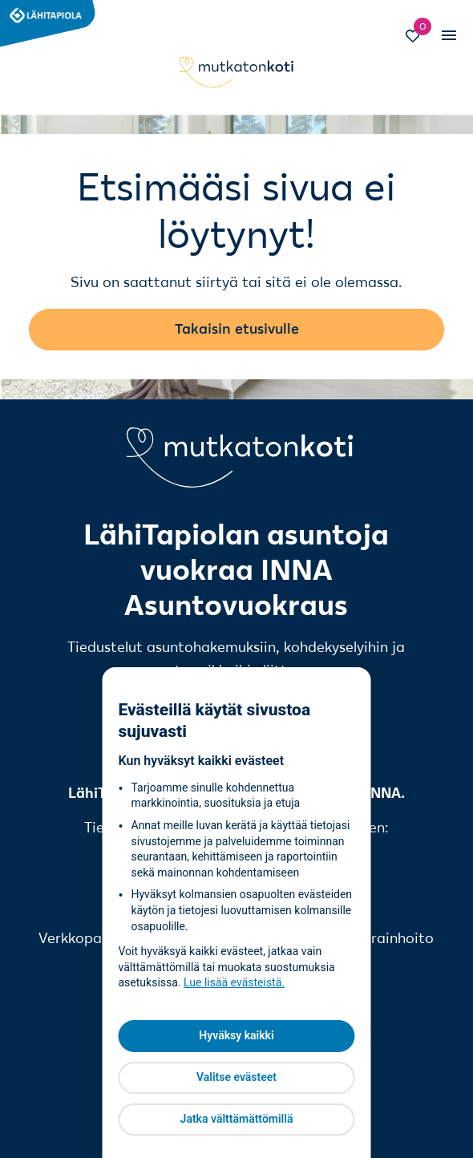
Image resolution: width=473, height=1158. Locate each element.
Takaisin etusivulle (237, 329)
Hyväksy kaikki (236, 1035)
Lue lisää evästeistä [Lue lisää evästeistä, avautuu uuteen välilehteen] (232, 982)
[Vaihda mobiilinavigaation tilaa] (448, 36)
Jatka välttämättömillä (236, 1118)
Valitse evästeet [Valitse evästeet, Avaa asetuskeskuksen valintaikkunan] (236, 1077)
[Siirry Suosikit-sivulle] (419, 38)
